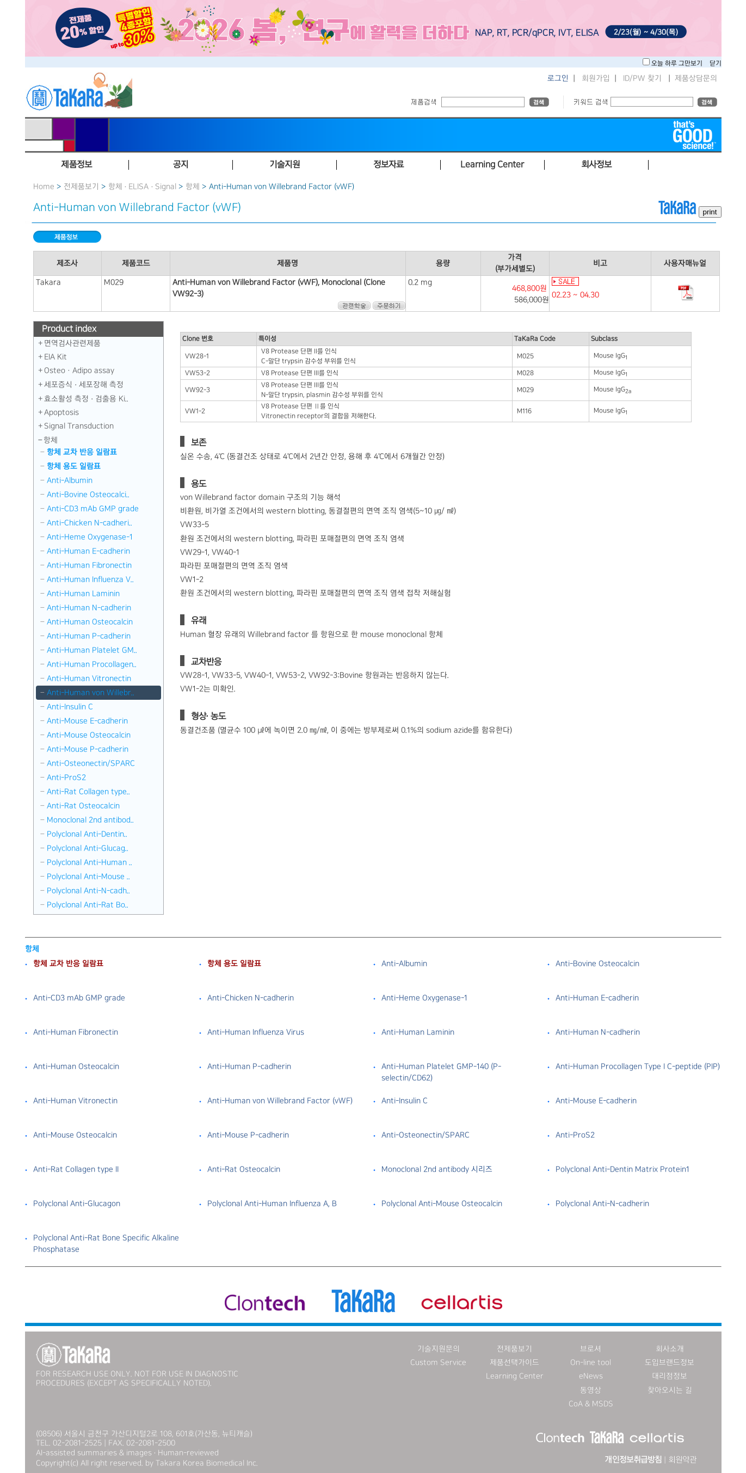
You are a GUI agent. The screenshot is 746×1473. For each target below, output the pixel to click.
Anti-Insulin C (70, 706)
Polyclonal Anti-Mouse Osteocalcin (441, 1203)
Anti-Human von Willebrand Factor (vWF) (280, 1100)
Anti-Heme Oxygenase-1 (90, 537)
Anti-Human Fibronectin (89, 565)
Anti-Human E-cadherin (88, 551)
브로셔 (590, 1349)
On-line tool (590, 1362)
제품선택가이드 (514, 1362)
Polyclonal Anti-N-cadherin (602, 1203)
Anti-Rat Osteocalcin (83, 806)
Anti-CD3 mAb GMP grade (93, 508)
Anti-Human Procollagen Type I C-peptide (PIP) (638, 1066)
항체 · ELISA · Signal (142, 186)
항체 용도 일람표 (74, 466)
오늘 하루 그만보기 (677, 63)
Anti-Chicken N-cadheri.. (89, 523)
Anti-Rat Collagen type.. (88, 791)
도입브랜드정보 (669, 1362)
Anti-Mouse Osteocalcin (89, 735)
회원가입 (596, 78)
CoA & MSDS (591, 1404)
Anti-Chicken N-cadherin (250, 998)
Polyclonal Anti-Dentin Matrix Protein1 (622, 1169)
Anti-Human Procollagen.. (92, 664)
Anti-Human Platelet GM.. (92, 650)
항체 (193, 186)
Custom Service (438, 1362)
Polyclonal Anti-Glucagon (76, 1203)
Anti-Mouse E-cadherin (87, 721)
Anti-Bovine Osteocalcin (597, 963)
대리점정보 (669, 1376)
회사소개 (670, 1349)
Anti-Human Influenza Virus (255, 1032)
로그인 (558, 78)
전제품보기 (81, 186)
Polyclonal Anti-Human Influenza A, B (272, 1203)
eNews (591, 1376)
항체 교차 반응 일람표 (82, 452)
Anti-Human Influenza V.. (90, 579)
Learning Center (515, 1376)
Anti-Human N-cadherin (89, 607)
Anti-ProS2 (66, 777)
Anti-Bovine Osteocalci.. (88, 494)
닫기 (716, 63)
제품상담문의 (696, 78)
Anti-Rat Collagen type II (76, 1169)
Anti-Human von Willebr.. (90, 692)
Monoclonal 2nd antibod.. (90, 820)
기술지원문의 (438, 1349)
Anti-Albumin (70, 480)
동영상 (590, 1390)
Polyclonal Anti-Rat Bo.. (87, 905)
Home (43, 186)
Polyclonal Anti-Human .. (89, 862)
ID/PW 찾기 (642, 78)
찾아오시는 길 (670, 1390)
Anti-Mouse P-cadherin (87, 749)
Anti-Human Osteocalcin (90, 622)
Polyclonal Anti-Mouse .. (88, 876)
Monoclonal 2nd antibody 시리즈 (436, 1169)
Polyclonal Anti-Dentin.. (87, 834)
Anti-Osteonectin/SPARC (91, 763)
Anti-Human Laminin (83, 593)
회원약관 (682, 1460)
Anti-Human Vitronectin (89, 678)
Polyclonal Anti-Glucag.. (87, 848)
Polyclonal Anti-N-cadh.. (88, 890)
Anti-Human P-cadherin (89, 636)
